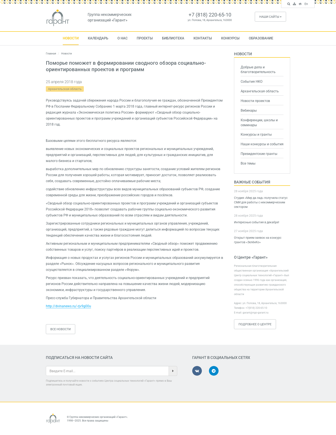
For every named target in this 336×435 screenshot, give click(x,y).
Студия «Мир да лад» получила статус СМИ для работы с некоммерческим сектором (261, 202)
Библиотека (173, 38)
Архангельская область (65, 89)
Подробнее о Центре (255, 324)
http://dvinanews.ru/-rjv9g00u (68, 306)
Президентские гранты (259, 154)
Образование (261, 38)
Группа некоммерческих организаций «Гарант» (98, 417)
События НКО (251, 82)
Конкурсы (230, 38)
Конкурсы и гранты (256, 134)
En (306, 4)
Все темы (248, 163)
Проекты (145, 38)
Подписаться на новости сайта (79, 357)
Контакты (203, 38)
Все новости (60, 329)
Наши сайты (270, 16)
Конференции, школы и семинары (259, 122)
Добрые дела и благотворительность (258, 69)
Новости (71, 38)
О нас (122, 38)
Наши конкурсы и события (262, 144)
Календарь (98, 38)
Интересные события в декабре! (256, 222)
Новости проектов (255, 101)
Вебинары (249, 110)
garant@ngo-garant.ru (255, 312)
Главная (51, 53)
